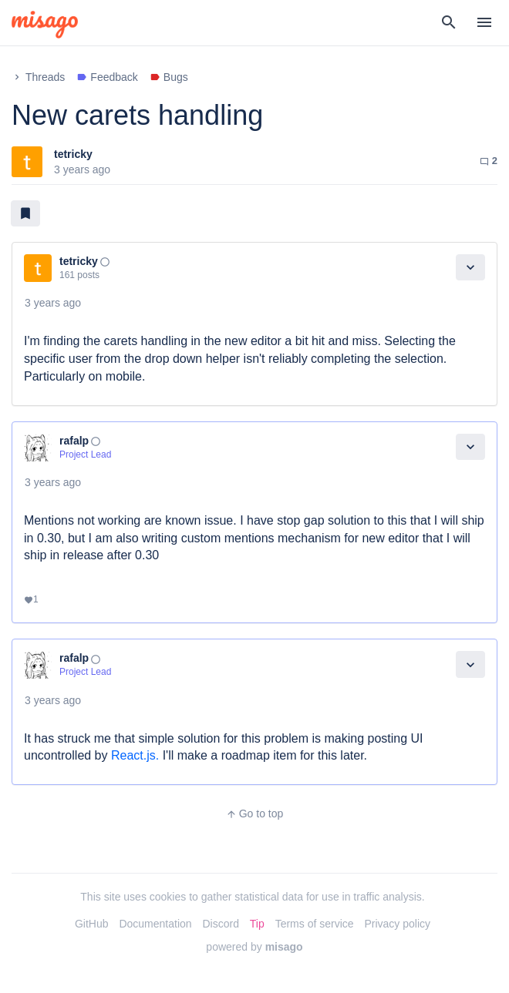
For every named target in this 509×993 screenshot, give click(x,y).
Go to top (255, 813)
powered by (254, 947)
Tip (257, 924)
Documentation (155, 924)
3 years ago (53, 303)
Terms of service (314, 924)
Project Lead (85, 454)
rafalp (74, 440)
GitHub (92, 924)
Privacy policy (397, 924)
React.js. (135, 755)
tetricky (73, 154)
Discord (220, 924)
